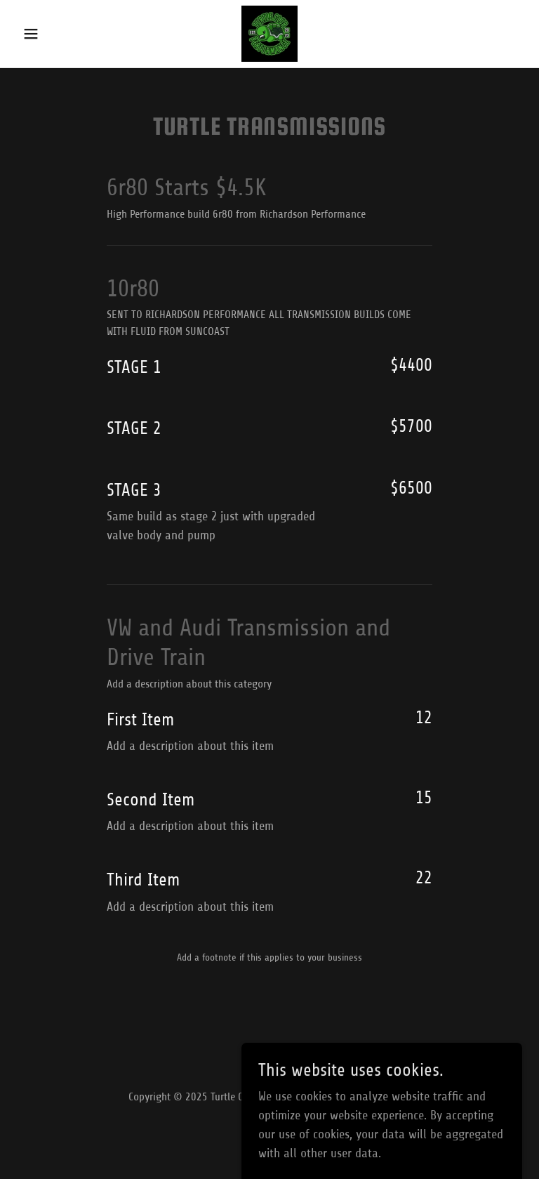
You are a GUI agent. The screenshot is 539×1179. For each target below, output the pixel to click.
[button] (55, 34)
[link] (269, 34)
